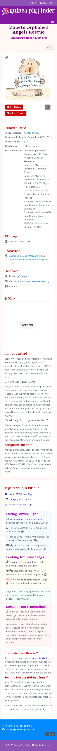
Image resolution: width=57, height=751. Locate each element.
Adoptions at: (12, 146)
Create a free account (22, 562)
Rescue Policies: (14, 150)
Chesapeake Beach (22, 37)
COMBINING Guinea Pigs (18, 504)
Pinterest (52, 734)
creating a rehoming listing (29, 519)
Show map (27, 324)
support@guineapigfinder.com (20, 729)
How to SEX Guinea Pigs (18, 494)
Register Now (46, 3)
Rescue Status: (13, 133)
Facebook (47, 734)
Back (49, 47)
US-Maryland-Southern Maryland (31, 259)
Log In (33, 3)
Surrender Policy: (14, 137)
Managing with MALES (18, 499)
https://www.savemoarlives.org (33, 281)
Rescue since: (12, 141)
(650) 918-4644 (13, 725)
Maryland (41, 37)
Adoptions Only (31, 133)
